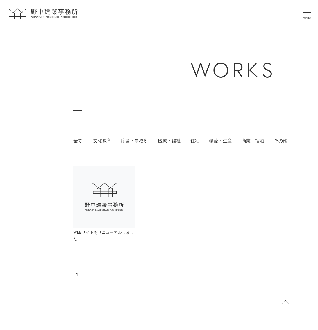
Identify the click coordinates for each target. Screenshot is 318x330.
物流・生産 (220, 140)
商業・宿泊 (253, 140)
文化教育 (102, 140)
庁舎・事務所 (134, 140)
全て (77, 140)
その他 (280, 140)
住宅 (194, 140)
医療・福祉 (169, 140)
